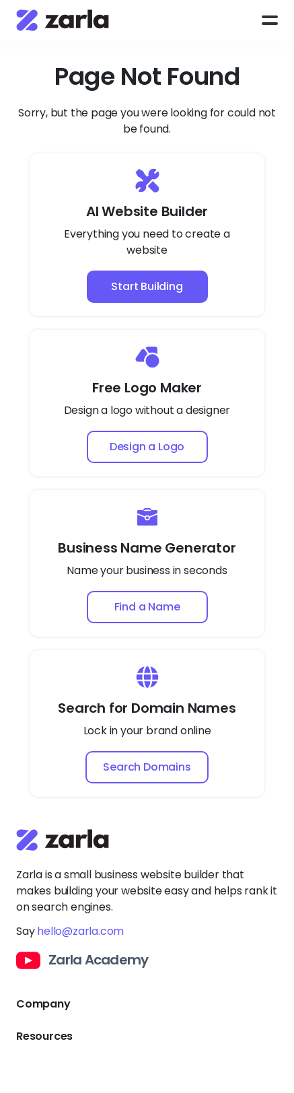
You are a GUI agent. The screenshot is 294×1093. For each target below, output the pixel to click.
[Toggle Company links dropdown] (147, 1004)
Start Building (146, 286)
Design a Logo (147, 446)
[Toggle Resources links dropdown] (147, 1036)
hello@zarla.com (80, 931)
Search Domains (146, 767)
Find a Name (147, 606)
